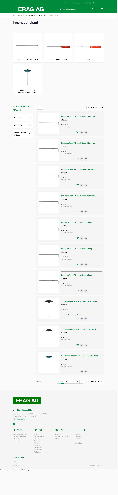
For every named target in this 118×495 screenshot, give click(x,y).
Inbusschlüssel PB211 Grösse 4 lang (76, 222)
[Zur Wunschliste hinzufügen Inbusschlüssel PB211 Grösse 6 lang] (81, 291)
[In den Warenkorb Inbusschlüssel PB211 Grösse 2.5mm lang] (77, 159)
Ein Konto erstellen (75, 3)
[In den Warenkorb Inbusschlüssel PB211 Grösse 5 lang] (77, 264)
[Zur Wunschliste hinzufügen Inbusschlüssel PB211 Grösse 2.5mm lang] (81, 159)
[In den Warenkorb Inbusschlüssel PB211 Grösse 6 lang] (77, 291)
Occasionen (79, 441)
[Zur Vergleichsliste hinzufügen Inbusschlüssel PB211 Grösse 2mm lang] (86, 185)
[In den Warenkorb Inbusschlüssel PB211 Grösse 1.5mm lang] (77, 132)
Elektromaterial (39, 436)
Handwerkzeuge (30, 15)
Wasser (36, 443)
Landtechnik (38, 447)
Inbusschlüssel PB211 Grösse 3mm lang (78, 196)
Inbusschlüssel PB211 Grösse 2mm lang (78, 169)
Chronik (15, 464)
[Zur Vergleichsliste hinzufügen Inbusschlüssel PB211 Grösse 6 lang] (86, 291)
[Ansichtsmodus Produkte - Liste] (39, 107)
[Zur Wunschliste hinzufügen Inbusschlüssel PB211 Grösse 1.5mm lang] (81, 132)
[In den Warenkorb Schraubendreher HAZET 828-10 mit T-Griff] (77, 319)
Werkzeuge (37, 452)
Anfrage (57, 434)
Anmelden (64, 3)
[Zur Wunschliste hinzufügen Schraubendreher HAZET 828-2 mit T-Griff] (81, 345)
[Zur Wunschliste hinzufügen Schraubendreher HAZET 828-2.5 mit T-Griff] (81, 371)
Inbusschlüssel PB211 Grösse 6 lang (76, 275)
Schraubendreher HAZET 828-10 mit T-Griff (79, 301)
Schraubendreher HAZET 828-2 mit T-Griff (78, 329)
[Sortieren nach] (93, 108)
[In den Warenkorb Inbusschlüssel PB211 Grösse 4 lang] (77, 238)
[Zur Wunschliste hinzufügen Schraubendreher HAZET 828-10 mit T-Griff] (81, 319)
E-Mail (57, 438)
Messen (78, 436)
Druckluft (37, 438)
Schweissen (38, 441)
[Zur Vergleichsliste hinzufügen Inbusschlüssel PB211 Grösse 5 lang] (86, 264)
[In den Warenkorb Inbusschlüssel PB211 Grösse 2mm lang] (77, 185)
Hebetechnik (38, 450)
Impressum (16, 441)
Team (14, 461)
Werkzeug (21, 15)
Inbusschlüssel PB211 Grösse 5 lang (76, 249)
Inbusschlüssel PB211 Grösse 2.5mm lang (78, 143)
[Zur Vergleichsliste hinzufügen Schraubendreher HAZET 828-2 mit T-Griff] (86, 345)
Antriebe (36, 434)
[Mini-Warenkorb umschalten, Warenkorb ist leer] (102, 9)
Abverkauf (78, 443)
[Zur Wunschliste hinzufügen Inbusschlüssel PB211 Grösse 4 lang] (81, 238)
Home (14, 15)
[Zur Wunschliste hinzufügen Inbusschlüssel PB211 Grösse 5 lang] (81, 264)
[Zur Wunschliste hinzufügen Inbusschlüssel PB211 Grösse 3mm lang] (81, 211)
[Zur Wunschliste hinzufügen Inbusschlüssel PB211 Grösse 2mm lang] (81, 185)
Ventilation (37, 445)
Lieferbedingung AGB (20, 434)
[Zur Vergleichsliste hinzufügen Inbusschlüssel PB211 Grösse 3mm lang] (86, 211)
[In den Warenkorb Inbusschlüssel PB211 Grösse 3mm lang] (77, 211)
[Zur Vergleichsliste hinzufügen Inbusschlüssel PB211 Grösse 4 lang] (86, 238)
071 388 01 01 (20, 419)
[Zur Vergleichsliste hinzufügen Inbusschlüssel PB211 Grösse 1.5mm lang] (86, 132)
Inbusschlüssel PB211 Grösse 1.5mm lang (78, 117)
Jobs (77, 434)
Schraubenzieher (42, 15)
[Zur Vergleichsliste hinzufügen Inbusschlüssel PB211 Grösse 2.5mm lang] (86, 159)
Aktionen (78, 438)
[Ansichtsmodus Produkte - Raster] (41, 107)
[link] (58, 382)
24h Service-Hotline (61, 436)
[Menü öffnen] (15, 9)
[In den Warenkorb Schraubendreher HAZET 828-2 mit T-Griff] (77, 345)
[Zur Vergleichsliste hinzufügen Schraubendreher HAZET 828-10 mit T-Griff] (86, 319)
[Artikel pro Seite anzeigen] (100, 382)
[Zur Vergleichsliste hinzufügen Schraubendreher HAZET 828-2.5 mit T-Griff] (86, 371)
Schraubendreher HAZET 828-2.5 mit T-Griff (79, 356)
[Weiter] (81, 382)
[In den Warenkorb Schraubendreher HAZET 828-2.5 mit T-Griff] (77, 371)
